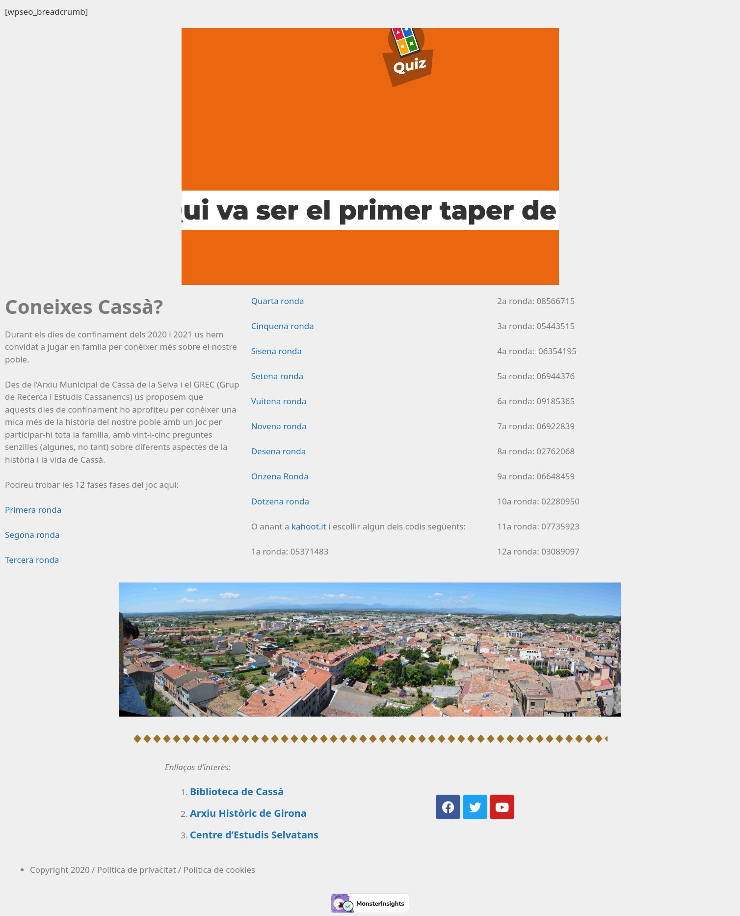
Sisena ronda (276, 351)
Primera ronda (33, 509)
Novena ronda (279, 426)
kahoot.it (308, 526)
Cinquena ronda (282, 326)
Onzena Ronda (280, 476)
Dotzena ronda (280, 501)
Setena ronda (277, 376)
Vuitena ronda (279, 401)
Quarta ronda (277, 300)
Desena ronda (278, 451)
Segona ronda (32, 534)
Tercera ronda (32, 559)
